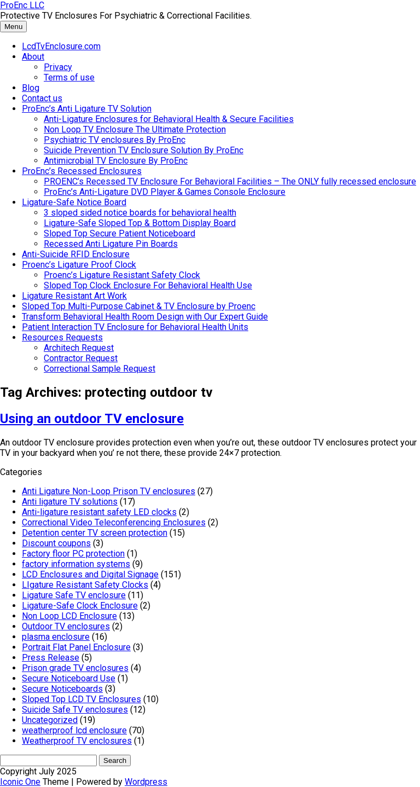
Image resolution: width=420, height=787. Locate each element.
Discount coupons (56, 543)
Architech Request (79, 348)
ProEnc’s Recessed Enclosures (82, 171)
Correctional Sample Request (99, 368)
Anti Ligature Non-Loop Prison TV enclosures (108, 491)
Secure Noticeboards (62, 689)
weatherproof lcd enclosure (74, 730)
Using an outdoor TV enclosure (92, 418)
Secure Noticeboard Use (68, 678)
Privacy (58, 67)
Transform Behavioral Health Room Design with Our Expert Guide (145, 316)
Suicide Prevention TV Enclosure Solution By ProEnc (143, 150)
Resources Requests (62, 337)
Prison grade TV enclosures (75, 668)
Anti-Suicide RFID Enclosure (76, 254)
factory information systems (76, 564)
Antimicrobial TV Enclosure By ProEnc (116, 160)
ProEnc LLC (22, 5)
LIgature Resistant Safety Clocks (85, 585)
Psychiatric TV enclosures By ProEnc (114, 140)
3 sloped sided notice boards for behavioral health (140, 212)
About (33, 56)
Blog (30, 88)
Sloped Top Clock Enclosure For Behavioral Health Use (148, 285)
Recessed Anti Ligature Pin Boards (111, 244)
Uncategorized (50, 720)
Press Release (50, 657)
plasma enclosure (56, 637)
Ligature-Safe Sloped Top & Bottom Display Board (140, 223)
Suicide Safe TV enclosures (75, 709)
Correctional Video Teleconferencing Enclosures (114, 522)
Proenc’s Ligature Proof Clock (79, 264)
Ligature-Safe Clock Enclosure (80, 605)
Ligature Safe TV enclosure (74, 595)
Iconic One (20, 782)
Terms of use (69, 77)
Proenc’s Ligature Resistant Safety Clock (122, 275)
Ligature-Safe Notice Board (74, 202)
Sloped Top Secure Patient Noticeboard (119, 233)
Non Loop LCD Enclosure (69, 616)
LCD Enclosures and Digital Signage (90, 574)
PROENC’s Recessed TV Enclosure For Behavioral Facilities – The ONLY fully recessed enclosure (230, 181)
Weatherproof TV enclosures (77, 741)
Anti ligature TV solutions (70, 501)
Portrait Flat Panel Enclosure (76, 647)
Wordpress (146, 782)
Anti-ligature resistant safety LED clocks (99, 512)
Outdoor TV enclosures (66, 626)
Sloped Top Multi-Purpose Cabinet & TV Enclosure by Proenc (138, 306)
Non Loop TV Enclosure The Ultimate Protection (135, 129)
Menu (13, 26)
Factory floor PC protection (73, 553)
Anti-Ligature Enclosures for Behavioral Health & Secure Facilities (169, 119)
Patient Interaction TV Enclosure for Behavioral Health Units (135, 327)
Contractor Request (81, 358)
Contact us (42, 98)
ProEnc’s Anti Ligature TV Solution (86, 108)
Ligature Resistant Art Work (74, 296)
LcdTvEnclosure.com (61, 46)
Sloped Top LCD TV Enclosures (81, 699)
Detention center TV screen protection (94, 533)
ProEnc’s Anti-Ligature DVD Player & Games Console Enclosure (164, 192)
